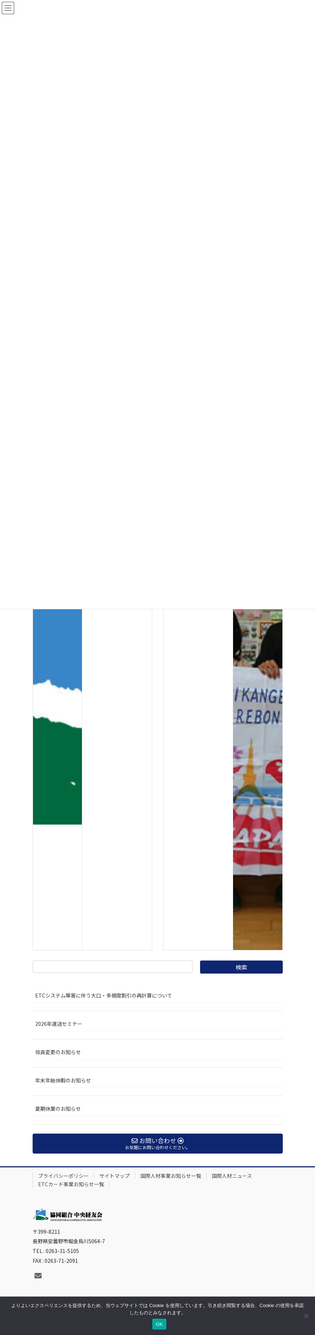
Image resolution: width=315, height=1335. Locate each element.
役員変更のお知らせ (58, 1052)
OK (159, 1324)
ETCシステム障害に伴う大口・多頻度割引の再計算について (103, 995)
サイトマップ (114, 1175)
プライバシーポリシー (63, 1175)
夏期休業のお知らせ (58, 1108)
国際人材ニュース (232, 1175)
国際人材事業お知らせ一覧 (170, 1175)
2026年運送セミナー (58, 1023)
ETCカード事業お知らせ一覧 (71, 1184)
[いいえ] (306, 1315)
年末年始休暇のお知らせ (63, 1080)
